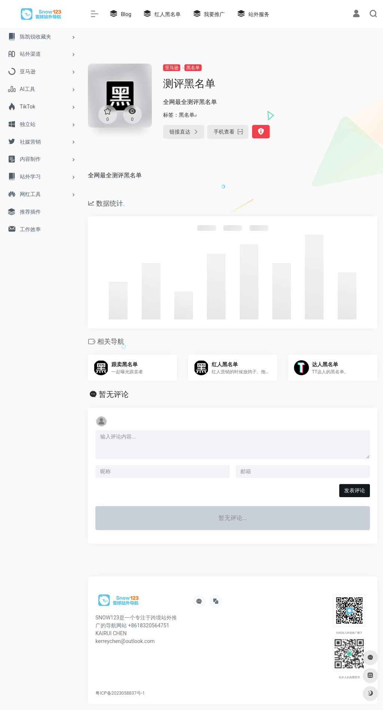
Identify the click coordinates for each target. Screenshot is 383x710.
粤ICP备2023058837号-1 (120, 693)
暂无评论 (114, 394)
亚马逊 (171, 67)
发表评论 (354, 490)
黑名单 (193, 67)
